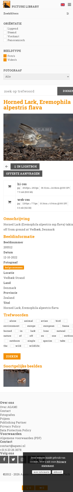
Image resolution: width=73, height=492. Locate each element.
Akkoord (57, 472)
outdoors (14, 340)
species (47, 340)
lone (46, 331)
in (21, 331)
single (32, 340)
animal (28, 320)
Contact (5, 411)
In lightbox (27, 166)
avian (44, 320)
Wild (18, 345)
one (54, 335)
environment (11, 325)
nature (7, 335)
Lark (33, 331)
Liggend (10, 28)
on (42, 335)
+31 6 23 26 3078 (10, 450)
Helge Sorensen (14, 267)
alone (13, 320)
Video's (10, 59)
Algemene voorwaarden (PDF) (20, 438)
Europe (31, 325)
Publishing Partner (13, 422)
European (49, 325)
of (20, 335)
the (5, 345)
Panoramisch (14, 40)
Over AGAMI (8, 407)
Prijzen (5, 418)
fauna (66, 325)
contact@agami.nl (12, 446)
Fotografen (7, 415)
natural (61, 331)
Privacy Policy (10, 426)
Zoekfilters (36, 13)
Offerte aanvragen (23, 173)
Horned (7, 331)
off (31, 335)
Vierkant (11, 36)
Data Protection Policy (15, 430)
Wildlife (34, 345)
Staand (9, 32)
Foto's (9, 56)
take (63, 340)
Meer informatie (41, 472)
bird (58, 320)
